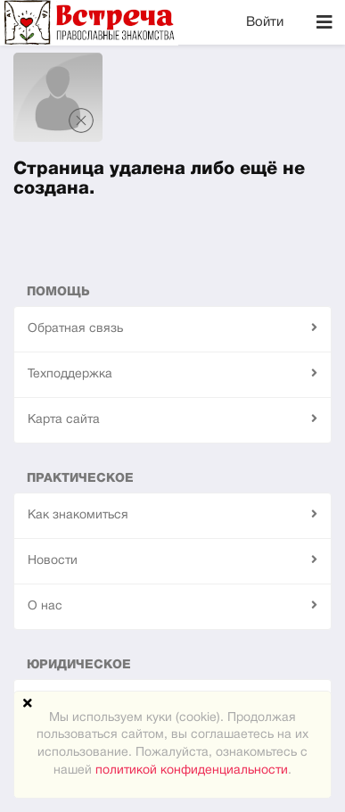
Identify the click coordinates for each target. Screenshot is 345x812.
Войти (264, 22)
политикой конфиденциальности (191, 770)
